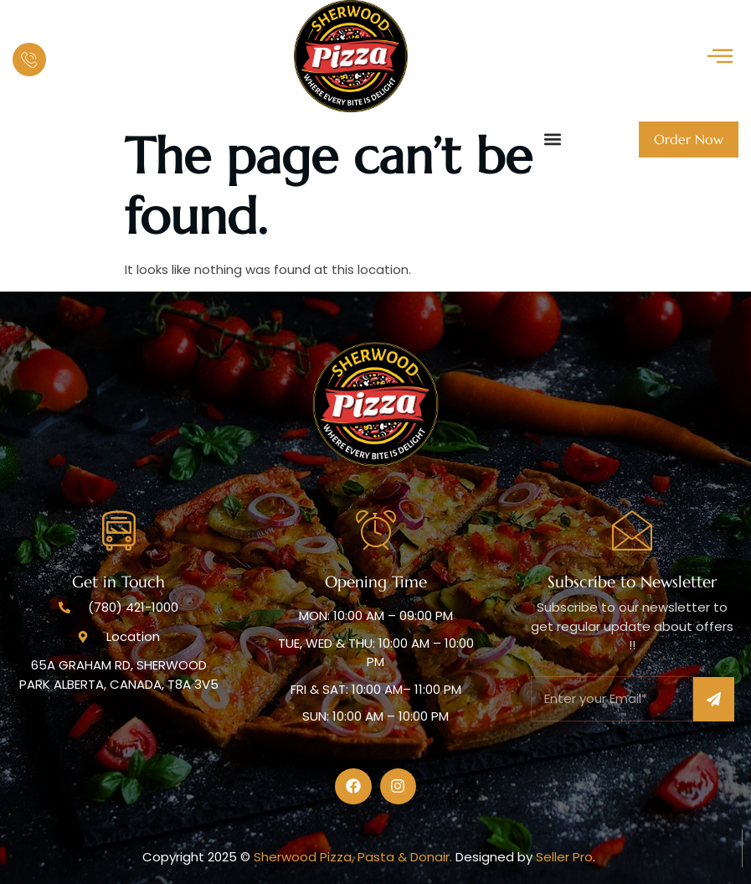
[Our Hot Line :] (29, 59)
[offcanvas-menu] (720, 55)
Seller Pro (564, 857)
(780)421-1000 (117, 69)
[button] (552, 139)
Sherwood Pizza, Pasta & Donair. (354, 857)
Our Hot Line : (93, 47)
